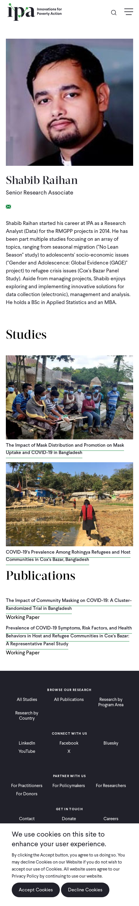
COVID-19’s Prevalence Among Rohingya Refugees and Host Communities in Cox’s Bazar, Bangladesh (68, 555)
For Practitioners (27, 785)
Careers (111, 818)
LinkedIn (27, 743)
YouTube (26, 751)
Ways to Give (27, 827)
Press (69, 827)
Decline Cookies (85, 895)
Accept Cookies (36, 895)
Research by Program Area (110, 702)
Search (116, 12)
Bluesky (111, 743)
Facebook (69, 743)
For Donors (27, 793)
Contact (27, 818)
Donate (69, 818)
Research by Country (26, 715)
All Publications (69, 699)
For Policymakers (68, 785)
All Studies (27, 699)
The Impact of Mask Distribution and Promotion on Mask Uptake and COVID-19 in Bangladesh (65, 448)
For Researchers (111, 785)
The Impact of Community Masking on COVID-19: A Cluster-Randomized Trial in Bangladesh (69, 604)
